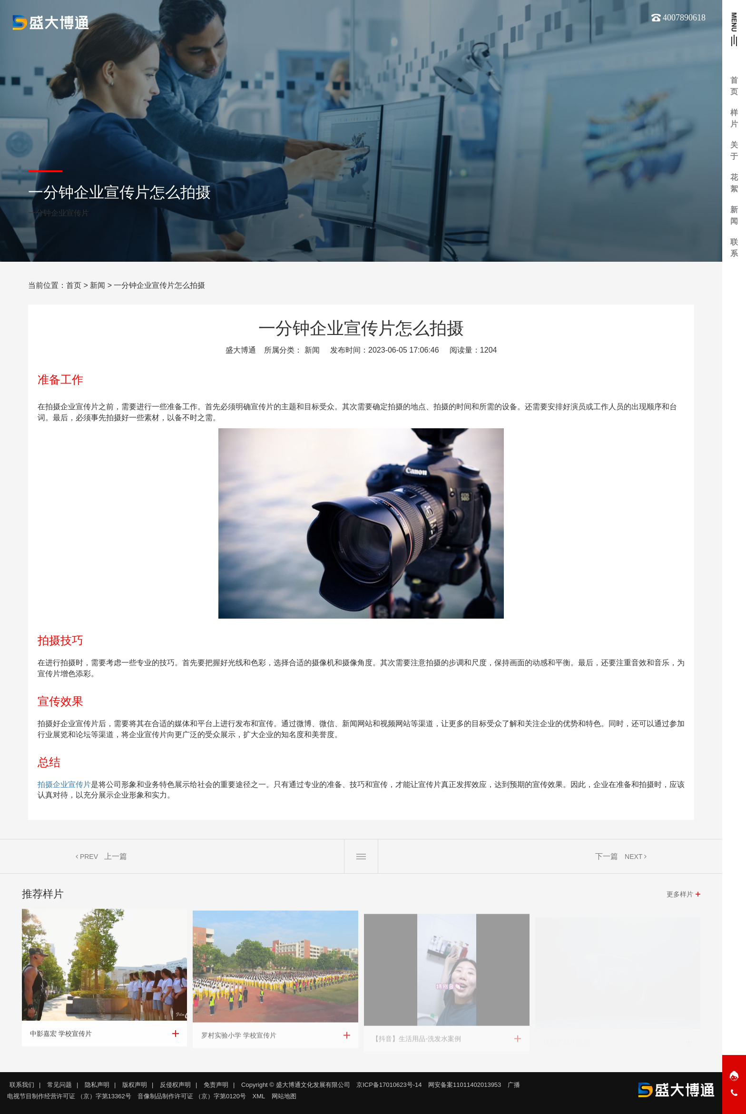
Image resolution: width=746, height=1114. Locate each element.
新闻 (97, 285)
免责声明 (216, 1084)
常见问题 (59, 1084)
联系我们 (22, 1084)
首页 (73, 285)
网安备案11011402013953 (464, 1084)
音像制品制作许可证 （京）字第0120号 (191, 1096)
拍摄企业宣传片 (64, 784)
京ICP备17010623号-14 (389, 1084)
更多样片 (680, 898)
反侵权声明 (175, 1084)
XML (259, 1096)
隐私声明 (97, 1084)
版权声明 (134, 1084)
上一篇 (115, 861)
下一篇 (606, 861)
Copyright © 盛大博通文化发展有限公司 (295, 1084)
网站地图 (284, 1096)
